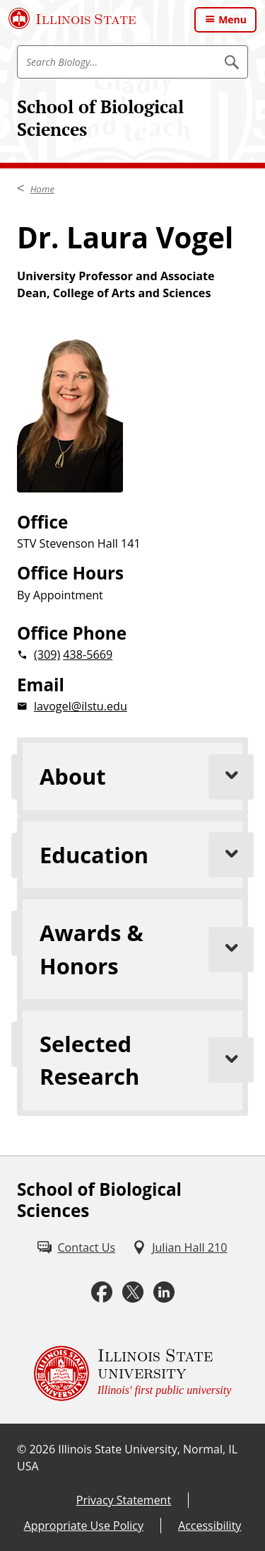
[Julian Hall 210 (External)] (179, 1247)
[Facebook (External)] (101, 1292)
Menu (232, 19)
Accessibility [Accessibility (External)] (209, 1525)
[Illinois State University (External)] (72, 18)
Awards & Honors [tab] (144, 949)
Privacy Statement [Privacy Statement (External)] (123, 1500)
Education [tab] (144, 854)
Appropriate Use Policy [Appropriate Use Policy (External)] (83, 1525)
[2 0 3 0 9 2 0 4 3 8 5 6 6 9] (132, 654)
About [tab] (144, 777)
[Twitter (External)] (132, 1292)
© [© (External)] (21, 1449)
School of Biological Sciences (100, 118)
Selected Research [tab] (144, 1060)
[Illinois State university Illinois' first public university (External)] (133, 1373)
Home (42, 189)
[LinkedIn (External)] (163, 1292)
